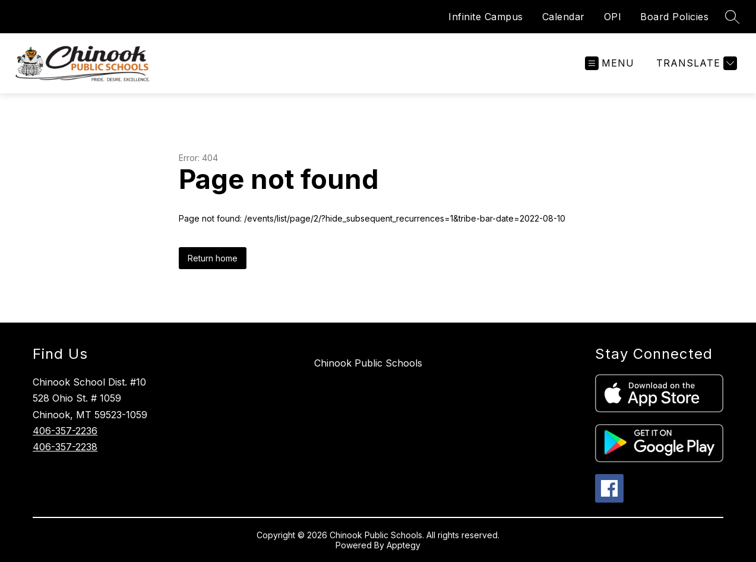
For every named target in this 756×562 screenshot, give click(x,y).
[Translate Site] (695, 63)
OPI (613, 17)
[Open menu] (609, 63)
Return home (213, 258)
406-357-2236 (65, 431)
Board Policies (674, 17)
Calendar (563, 17)
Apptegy (403, 545)
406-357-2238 (65, 447)
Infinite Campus (485, 17)
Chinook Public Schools (368, 363)
